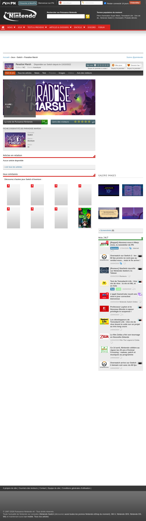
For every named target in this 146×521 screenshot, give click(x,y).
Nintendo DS (135, 514)
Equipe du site (54, 488)
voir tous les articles (13, 167)
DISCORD (92, 27)
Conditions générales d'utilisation (76, 488)
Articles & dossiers (59, 27)
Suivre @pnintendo (134, 57)
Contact (42, 488)
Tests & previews (36, 27)
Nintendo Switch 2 (107, 18)
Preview (52, 73)
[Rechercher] (66, 16)
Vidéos (71, 73)
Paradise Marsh (23, 64)
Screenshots (105, 230)
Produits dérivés (131, 18)
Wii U (113, 514)
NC (23, 67)
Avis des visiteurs (84, 73)
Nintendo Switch (47, 514)
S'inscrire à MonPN (27, 3)
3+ (28, 147)
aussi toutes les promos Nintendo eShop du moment (87, 514)
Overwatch (119, 18)
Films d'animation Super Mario (108, 16)
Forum (101, 27)
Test (44, 73)
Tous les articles (24, 73)
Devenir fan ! (136, 65)
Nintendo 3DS (123, 514)
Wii (4, 516)
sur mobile (28, 516)
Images (62, 73)
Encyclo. (78, 27)
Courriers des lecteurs (28, 488)
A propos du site (10, 488)
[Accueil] (3, 27)
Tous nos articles (41, 516)
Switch (49, 64)
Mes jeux (118, 65)
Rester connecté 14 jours (116, 3)
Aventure (37, 67)
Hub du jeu (10, 73)
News (10, 27)
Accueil (6, 57)
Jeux (20, 27)
